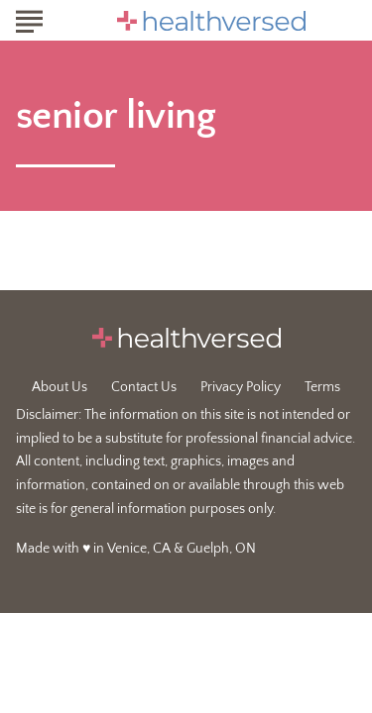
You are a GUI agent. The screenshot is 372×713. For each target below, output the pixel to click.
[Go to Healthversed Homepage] (211, 21)
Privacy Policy (240, 387)
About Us (59, 387)
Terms (322, 387)
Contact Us (144, 387)
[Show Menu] (29, 19)
